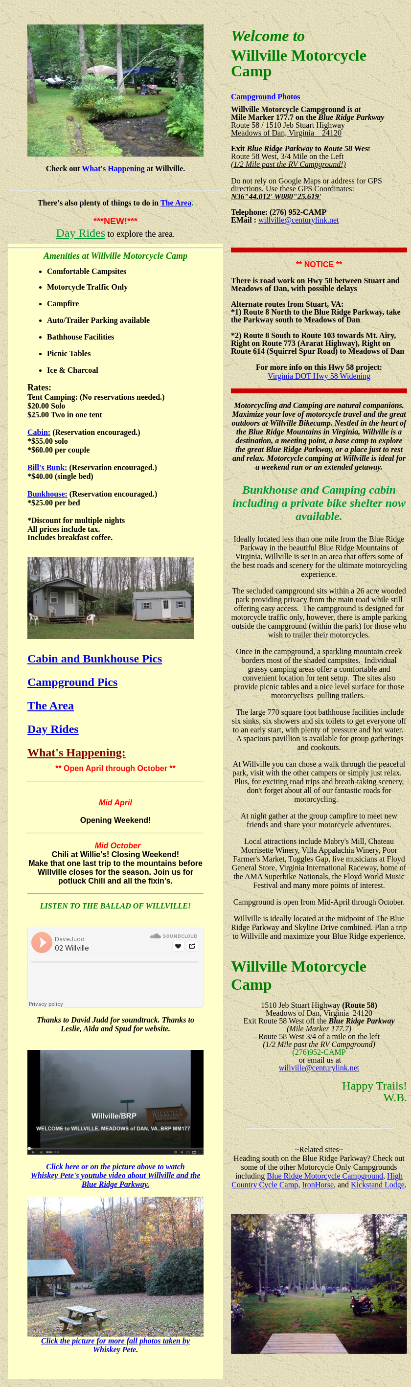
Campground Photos (265, 96)
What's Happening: (76, 752)
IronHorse (318, 1185)
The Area (175, 203)
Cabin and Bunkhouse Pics (94, 658)
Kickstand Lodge (378, 1185)
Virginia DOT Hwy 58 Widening (319, 376)
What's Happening (113, 168)
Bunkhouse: (47, 494)
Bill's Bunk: (47, 467)
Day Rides (80, 233)
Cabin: (38, 432)
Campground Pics (72, 682)
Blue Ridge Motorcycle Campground (325, 1176)
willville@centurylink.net (298, 220)
